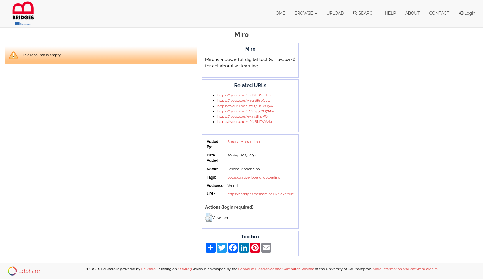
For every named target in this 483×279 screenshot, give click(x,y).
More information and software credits (405, 269)
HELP (390, 13)
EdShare (29, 271)
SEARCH (364, 13)
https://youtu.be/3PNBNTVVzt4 (244, 121)
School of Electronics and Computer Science (276, 269)
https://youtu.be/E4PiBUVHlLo (244, 95)
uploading (271, 177)
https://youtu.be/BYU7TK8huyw (245, 106)
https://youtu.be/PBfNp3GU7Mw (245, 111)
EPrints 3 (185, 269)
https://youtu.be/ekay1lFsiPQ (242, 116)
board (256, 177)
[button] (208, 217)
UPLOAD (335, 13)
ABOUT (412, 13)
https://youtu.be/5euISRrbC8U (243, 100)
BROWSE (305, 13)
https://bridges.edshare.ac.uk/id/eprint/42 (263, 194)
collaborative (238, 177)
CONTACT (439, 13)
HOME (278, 13)
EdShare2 (149, 269)
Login (467, 13)
